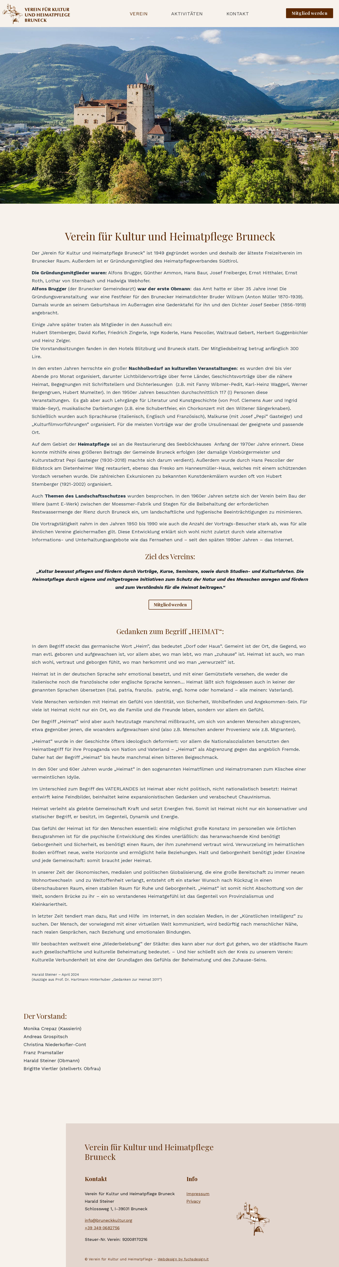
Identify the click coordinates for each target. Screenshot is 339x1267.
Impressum (198, 1193)
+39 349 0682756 (102, 1227)
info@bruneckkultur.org (108, 1220)
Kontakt (237, 13)
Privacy (193, 1201)
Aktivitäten (187, 13)
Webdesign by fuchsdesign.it (183, 1259)
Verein (139, 13)
